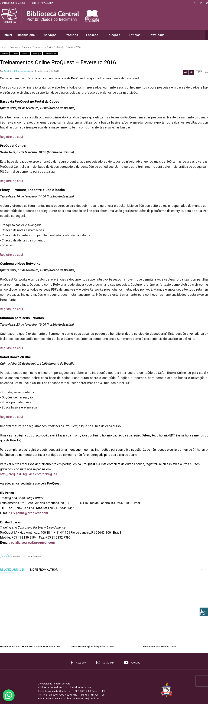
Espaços (93, 35)
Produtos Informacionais (17, 71)
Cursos (15, 54)
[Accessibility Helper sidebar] (204, 612)
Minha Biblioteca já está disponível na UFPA (93, 628)
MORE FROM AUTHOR (44, 569)
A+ (185, 72)
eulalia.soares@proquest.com (33, 542)
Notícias (135, 35)
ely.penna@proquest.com (29, 513)
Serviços (51, 35)
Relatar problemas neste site (71, 680)
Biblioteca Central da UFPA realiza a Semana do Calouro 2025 (30, 628)
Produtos (73, 35)
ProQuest (16, 556)
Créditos (94, 680)
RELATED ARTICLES (12, 569)
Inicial (8, 35)
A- (191, 72)
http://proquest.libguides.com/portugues (28, 474)
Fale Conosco (45, 680)
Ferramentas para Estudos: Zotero (160, 628)
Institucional (27, 35)
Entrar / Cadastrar (43, 3)
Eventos (4, 54)
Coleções (114, 35)
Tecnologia (36, 54)
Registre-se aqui (11, 137)
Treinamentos (50, 54)
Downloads (158, 35)
